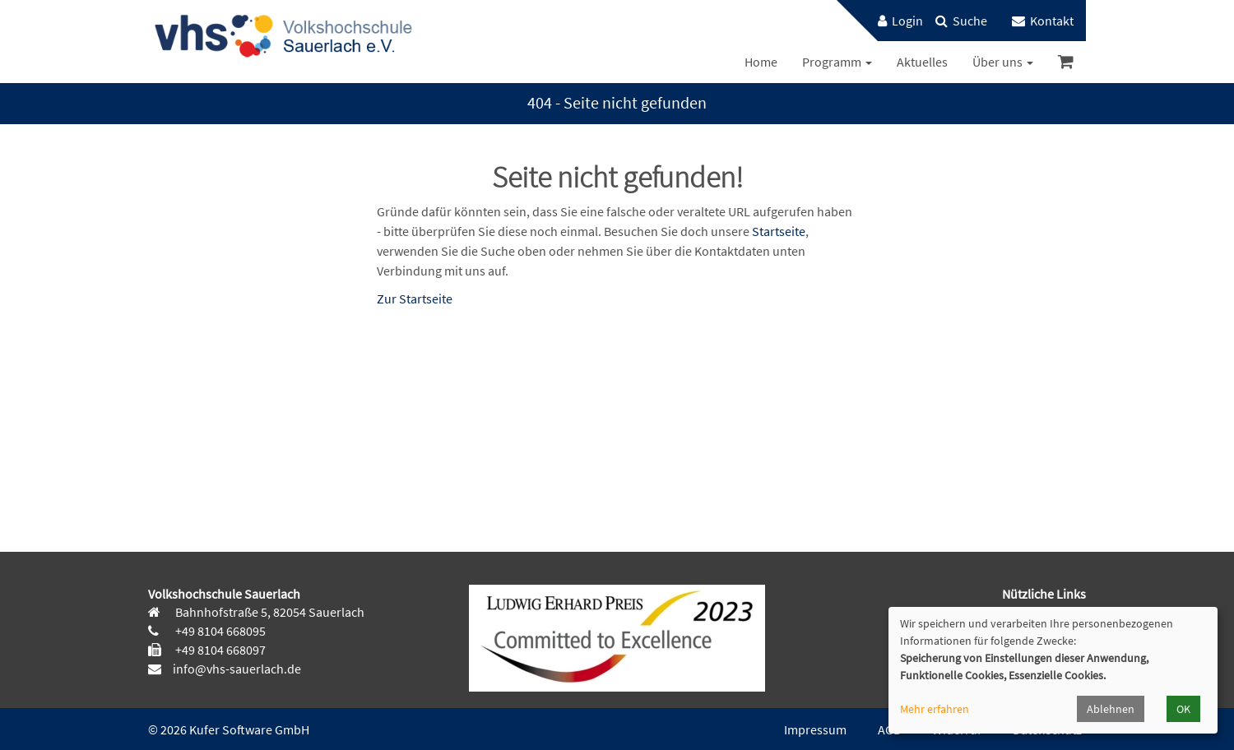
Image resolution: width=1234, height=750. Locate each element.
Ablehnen (1110, 708)
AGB (889, 729)
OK (1183, 708)
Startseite (778, 231)
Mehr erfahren (934, 708)
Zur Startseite (414, 298)
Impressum (815, 729)
